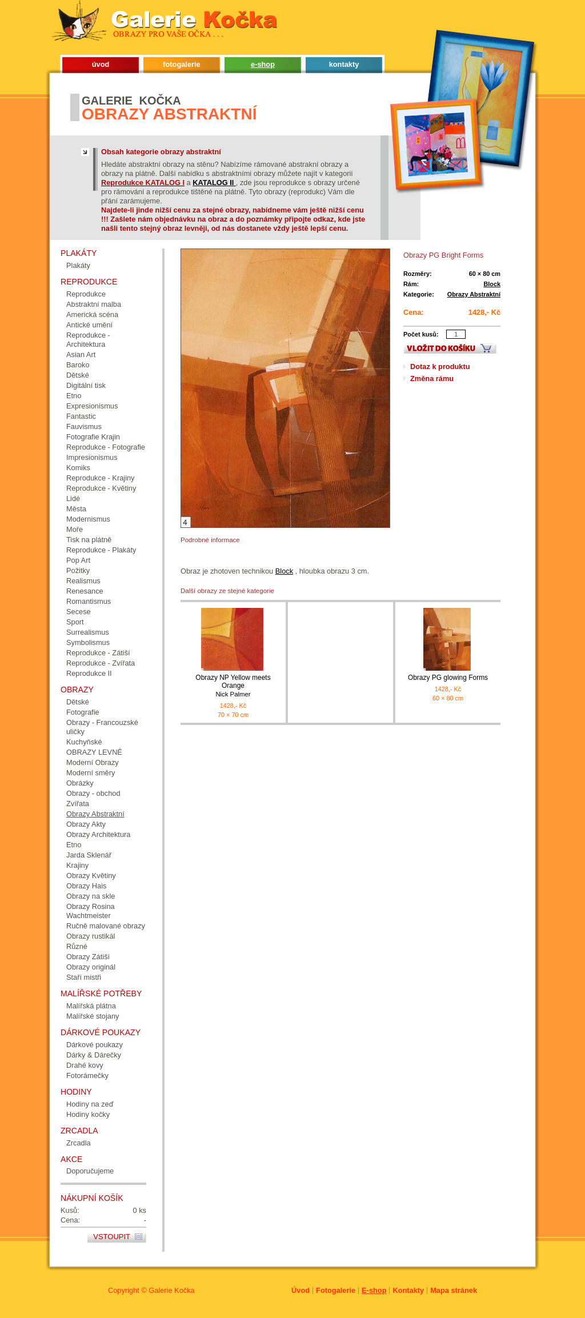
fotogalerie (181, 64)
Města (76, 508)
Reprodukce (86, 294)
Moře (74, 529)
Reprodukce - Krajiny (100, 478)
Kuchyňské (84, 742)
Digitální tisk (86, 385)
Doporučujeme (90, 1171)
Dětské (77, 375)
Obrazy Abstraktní (473, 294)
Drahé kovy (84, 1065)
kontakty (344, 64)
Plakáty (78, 265)
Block (491, 284)
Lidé (73, 498)
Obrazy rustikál (90, 936)
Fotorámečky (87, 1075)
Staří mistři (83, 977)
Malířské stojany (92, 1016)
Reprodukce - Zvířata (100, 663)
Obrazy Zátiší (88, 956)
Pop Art (78, 560)
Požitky (78, 570)
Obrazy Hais (86, 886)
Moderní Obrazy (92, 762)
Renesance (84, 591)
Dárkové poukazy (94, 1044)
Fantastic (81, 416)
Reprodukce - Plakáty (101, 550)
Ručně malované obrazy (105, 926)
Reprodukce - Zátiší (98, 652)
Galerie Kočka (171, 1290)
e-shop (263, 64)
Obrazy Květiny (91, 875)
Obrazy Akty (86, 824)
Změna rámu (432, 378)
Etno (73, 395)
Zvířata (77, 803)
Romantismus (88, 601)
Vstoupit (111, 1236)
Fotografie (82, 712)
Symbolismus (88, 642)
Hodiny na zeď (90, 1104)
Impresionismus (92, 457)
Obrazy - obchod (93, 793)
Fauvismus (84, 426)
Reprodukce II (89, 673)
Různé (76, 946)
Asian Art (80, 354)
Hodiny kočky (88, 1114)
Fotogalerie (335, 1290)
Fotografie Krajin (93, 436)
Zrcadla (78, 1143)
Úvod (300, 1290)
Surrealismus (87, 632)
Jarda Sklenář (88, 855)
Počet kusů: (421, 334)
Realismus (83, 580)
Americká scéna (92, 314)
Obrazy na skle (90, 896)
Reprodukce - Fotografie (105, 447)
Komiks (78, 467)
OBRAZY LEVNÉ (94, 752)
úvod (101, 64)
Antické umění (89, 325)
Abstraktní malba (93, 304)
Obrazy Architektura (98, 834)
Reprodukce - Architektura (88, 339)
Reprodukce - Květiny (101, 488)
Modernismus (88, 519)
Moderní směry (90, 772)
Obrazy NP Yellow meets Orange (233, 686)
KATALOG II (214, 182)
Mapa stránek (453, 1290)
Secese (78, 611)
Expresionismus (92, 406)
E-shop (374, 1290)
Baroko (78, 364)
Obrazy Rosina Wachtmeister (90, 911)
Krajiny (77, 865)
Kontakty (408, 1290)
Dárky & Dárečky (93, 1055)
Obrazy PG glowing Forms (448, 678)
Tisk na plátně (88, 539)
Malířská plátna (91, 1005)
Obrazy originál (90, 967)
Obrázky (80, 783)
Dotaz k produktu (440, 366)
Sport (75, 622)
